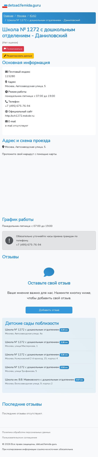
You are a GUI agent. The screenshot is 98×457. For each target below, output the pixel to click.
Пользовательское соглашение (19, 437)
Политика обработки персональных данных (26, 432)
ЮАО (33, 16)
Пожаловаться (13, 48)
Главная (8, 16)
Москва (21, 16)
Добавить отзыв (49, 310)
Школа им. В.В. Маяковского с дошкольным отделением (39, 379)
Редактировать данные (18, 55)
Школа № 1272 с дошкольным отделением (32, 329)
